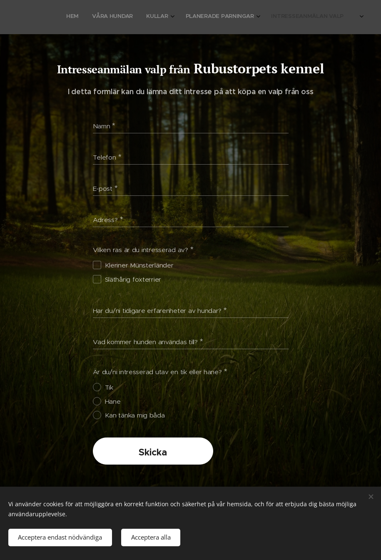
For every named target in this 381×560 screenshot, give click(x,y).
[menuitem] (280, 17)
